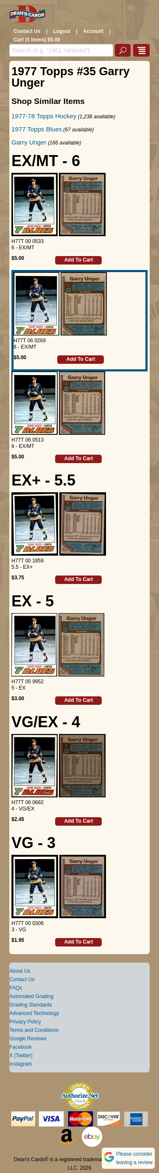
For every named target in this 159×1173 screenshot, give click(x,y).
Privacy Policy (25, 1022)
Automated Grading (31, 996)
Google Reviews (27, 1039)
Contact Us (27, 31)
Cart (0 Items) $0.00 (37, 40)
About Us (19, 971)
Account (93, 31)
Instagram (20, 1064)
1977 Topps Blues (36, 129)
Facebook (20, 1047)
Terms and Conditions (34, 1030)
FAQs (15, 988)
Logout (61, 31)
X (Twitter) (21, 1055)
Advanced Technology (34, 1013)
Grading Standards (30, 1005)
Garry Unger (29, 142)
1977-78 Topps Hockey (43, 116)
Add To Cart (78, 260)
